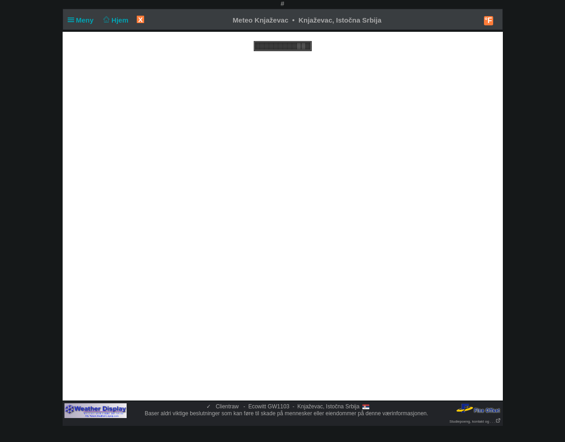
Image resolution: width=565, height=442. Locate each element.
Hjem (114, 20)
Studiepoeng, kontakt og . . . (475, 421)
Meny (83, 20)
